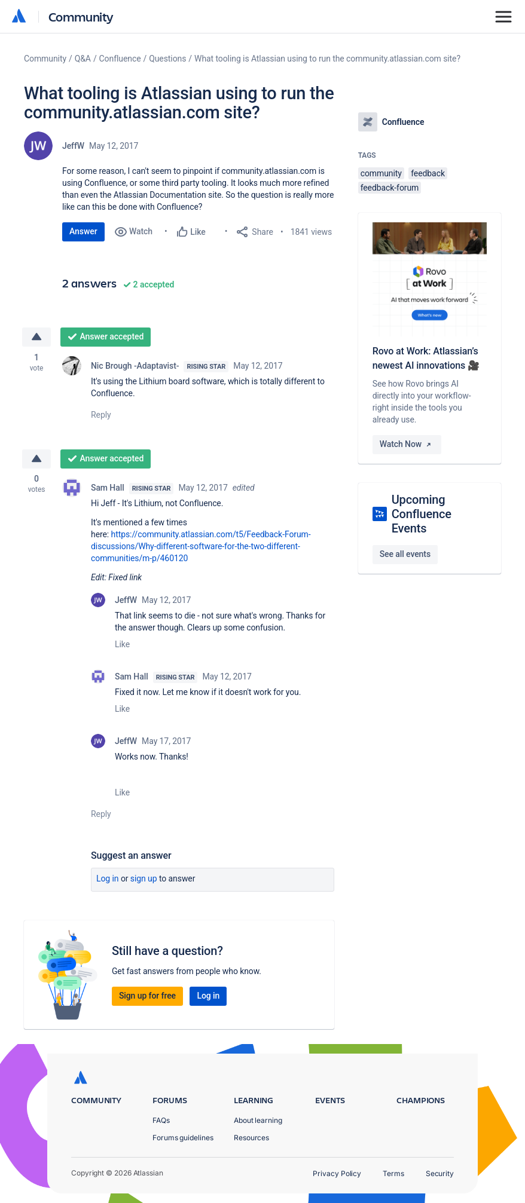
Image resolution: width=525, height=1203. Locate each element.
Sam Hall (107, 487)
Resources (251, 1137)
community (381, 173)
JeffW (73, 146)
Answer (83, 231)
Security (440, 1173)
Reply (101, 415)
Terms (393, 1173)
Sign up (143, 878)
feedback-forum (390, 187)
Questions (167, 58)
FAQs (161, 1120)
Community (81, 16)
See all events (405, 554)
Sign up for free (147, 995)
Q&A (83, 58)
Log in (107, 878)
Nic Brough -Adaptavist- (135, 366)
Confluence (120, 58)
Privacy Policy (337, 1173)
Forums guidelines (182, 1137)
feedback (428, 173)
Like (122, 644)
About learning (258, 1120)
